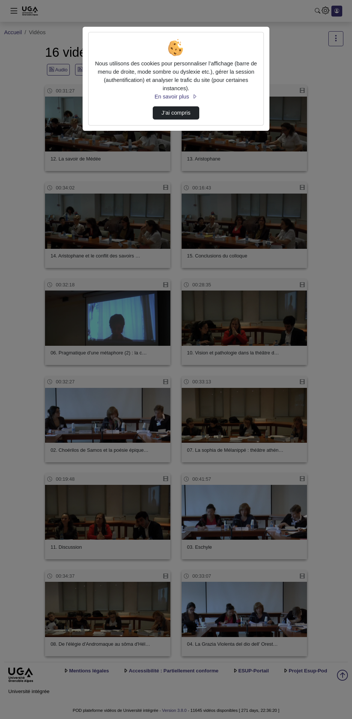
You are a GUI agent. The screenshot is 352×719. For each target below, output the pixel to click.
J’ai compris (175, 113)
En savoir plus (176, 96)
